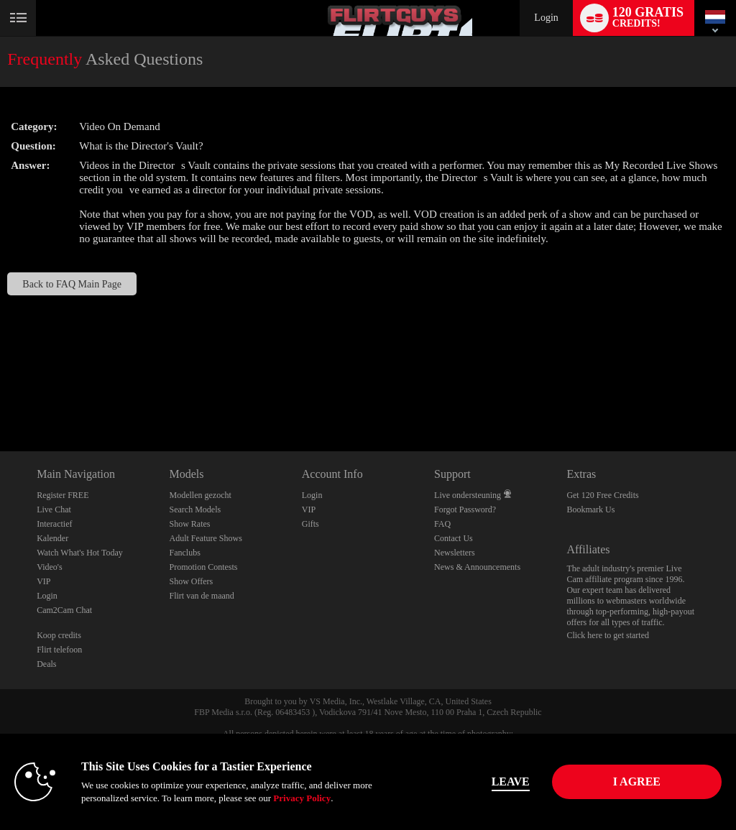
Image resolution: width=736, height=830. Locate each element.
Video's (49, 567)
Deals (46, 664)
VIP (43, 581)
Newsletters (454, 553)
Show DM (0, 397)
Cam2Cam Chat (64, 610)
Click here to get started (607, 635)
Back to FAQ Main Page (71, 284)
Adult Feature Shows (205, 538)
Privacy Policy (302, 798)
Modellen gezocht (200, 495)
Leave (511, 781)
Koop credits (59, 635)
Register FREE (62, 495)
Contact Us (453, 538)
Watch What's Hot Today (80, 553)
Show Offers (191, 581)
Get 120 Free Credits (602, 495)
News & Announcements (477, 567)
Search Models (195, 509)
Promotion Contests (203, 567)
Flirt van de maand (201, 596)
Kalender (52, 538)
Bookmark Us (590, 509)
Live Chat (54, 509)
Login (546, 17)
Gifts (310, 524)
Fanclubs (184, 553)
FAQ (442, 524)
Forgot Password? (465, 509)
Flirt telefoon (59, 650)
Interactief (54, 524)
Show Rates (189, 524)
